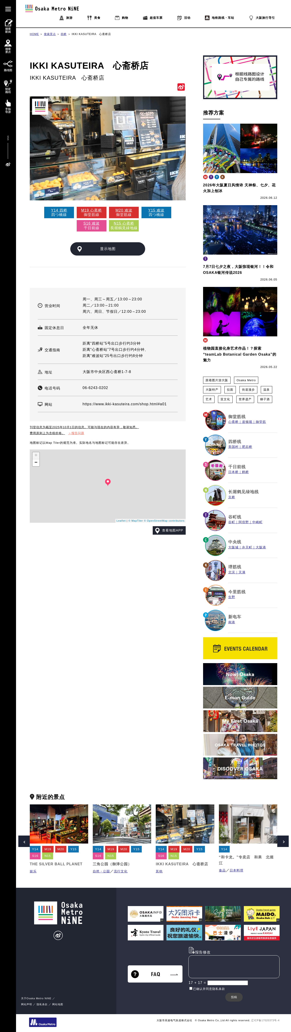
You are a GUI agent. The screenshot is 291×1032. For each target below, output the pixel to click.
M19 (47, 849)
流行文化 (121, 871)
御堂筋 (261, 422)
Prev (24, 841)
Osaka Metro (246, 380)
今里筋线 (237, 592)
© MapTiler (135, 520)
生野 (231, 597)
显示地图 (108, 249)
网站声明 (26, 1004)
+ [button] (36, 455)
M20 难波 (123, 210)
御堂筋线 (237, 416)
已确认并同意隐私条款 (209, 989)
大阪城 (233, 547)
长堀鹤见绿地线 (243, 492)
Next (283, 841)
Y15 (73, 849)
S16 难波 (91, 223)
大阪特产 (212, 389)
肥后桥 (247, 447)
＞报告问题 (76, 433)
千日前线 (237, 467)
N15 (47, 856)
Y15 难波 (156, 210)
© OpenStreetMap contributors (164, 520)
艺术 (209, 399)
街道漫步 (248, 389)
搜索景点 (50, 34)
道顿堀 (247, 422)
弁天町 (247, 547)
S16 (35, 856)
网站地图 (57, 1004)
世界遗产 (245, 399)
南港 (231, 622)
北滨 (231, 572)
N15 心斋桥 (124, 223)
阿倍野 (244, 522)
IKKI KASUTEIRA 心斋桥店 (91, 34)
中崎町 (257, 522)
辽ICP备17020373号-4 (265, 1020)
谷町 (231, 522)
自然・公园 (101, 871)
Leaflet (121, 520)
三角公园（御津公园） (112, 864)
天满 (242, 572)
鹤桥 (245, 472)
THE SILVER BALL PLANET (56, 864)
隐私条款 (42, 1004)
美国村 (233, 447)
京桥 (231, 497)
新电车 (234, 617)
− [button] (36, 462)
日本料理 (236, 870)
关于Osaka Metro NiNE (36, 998)
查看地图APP (172, 530)
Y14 (35, 849)
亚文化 (225, 399)
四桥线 (234, 441)
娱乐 (33, 871)
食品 (222, 870)
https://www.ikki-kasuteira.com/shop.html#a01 (125, 404)
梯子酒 (265, 399)
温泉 (266, 389)
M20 (60, 849)
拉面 (230, 389)
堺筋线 (234, 567)
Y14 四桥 (59, 210)
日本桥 (233, 472)
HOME (34, 34)
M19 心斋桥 (91, 210)
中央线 (234, 542)
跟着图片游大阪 (217, 380)
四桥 (64, 34)
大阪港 (261, 547)
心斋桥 (233, 422)
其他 (159, 871)
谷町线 (234, 517)
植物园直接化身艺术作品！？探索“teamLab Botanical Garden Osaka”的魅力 (239, 354)
